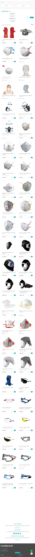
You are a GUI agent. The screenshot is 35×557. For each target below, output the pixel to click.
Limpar (27, 17)
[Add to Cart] (15, 42)
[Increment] (13, 42)
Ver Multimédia (18, 527)
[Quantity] (12, 42)
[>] (33, 491)
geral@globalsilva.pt (5, 550)
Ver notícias (17, 539)
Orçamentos (17, 552)
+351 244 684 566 (4, 548)
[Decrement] (11, 42)
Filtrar (32, 17)
